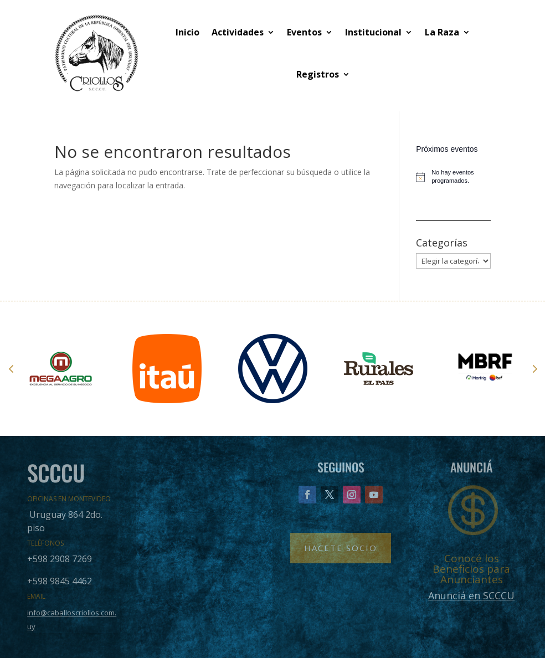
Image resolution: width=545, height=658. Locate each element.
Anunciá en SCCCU (471, 595)
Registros (317, 74)
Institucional (373, 32)
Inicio (187, 32)
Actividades (238, 32)
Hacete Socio (340, 547)
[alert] (453, 176)
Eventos (304, 32)
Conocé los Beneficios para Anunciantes (471, 569)
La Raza (442, 32)
